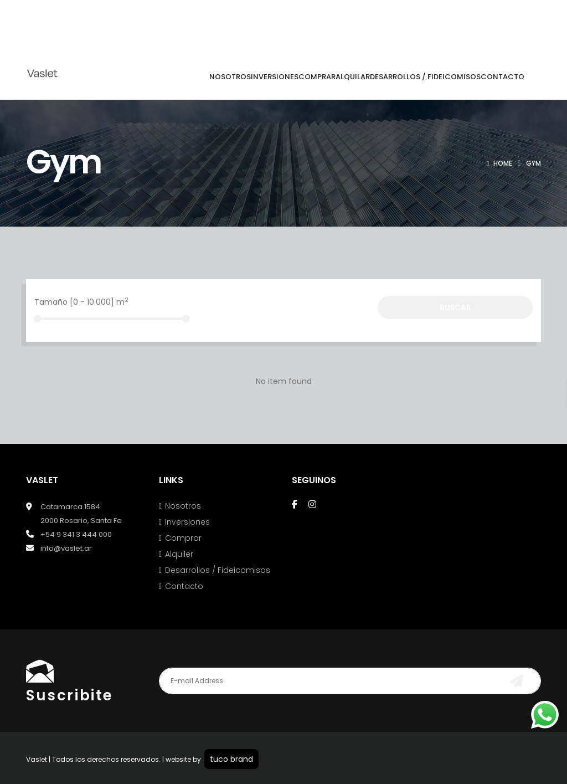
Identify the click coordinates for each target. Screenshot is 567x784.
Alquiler (179, 554)
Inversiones (187, 521)
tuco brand (231, 759)
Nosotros (183, 505)
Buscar (455, 307)
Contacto (184, 586)
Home (502, 163)
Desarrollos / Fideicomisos (217, 570)
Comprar (183, 538)
